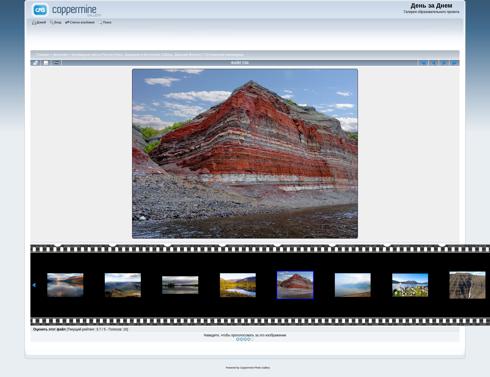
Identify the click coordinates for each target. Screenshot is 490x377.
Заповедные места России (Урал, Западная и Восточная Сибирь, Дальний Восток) (136, 55)
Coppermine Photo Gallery (255, 367)
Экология (60, 55)
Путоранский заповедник (224, 55)
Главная (42, 55)
